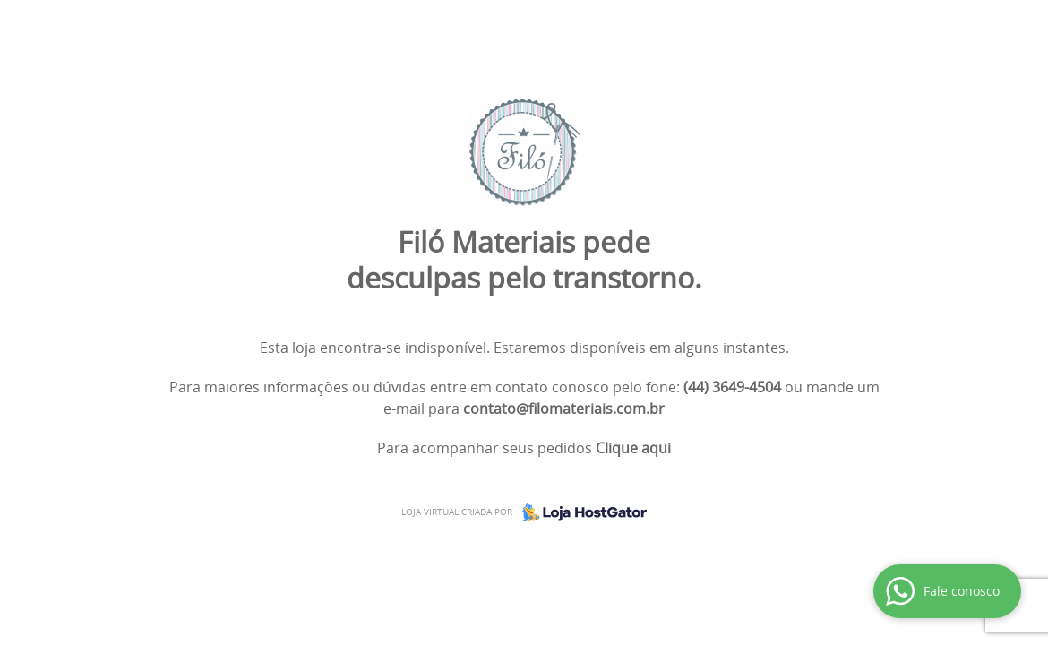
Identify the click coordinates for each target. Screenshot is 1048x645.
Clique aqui (633, 448)
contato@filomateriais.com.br (564, 408)
